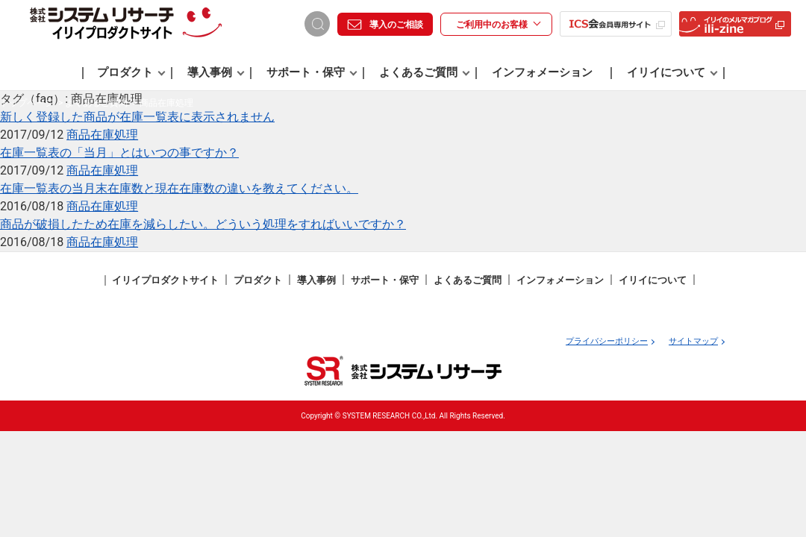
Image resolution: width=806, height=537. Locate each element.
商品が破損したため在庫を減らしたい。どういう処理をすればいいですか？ (203, 224)
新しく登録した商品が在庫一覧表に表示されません (137, 117)
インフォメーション (542, 72)
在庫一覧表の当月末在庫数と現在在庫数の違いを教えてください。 (179, 188)
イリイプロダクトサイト (165, 280)
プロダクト (131, 72)
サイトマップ (693, 341)
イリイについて (672, 72)
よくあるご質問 (424, 72)
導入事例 (216, 72)
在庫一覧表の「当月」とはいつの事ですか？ (119, 152)
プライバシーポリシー (607, 341)
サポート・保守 (311, 72)
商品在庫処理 (102, 135)
